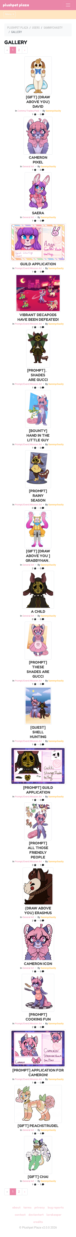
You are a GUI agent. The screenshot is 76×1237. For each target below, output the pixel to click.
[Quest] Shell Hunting (38, 732)
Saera (38, 213)
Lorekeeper (53, 1214)
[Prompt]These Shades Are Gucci (42, 375)
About (16, 1207)
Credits (38, 1222)
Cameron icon (38, 964)
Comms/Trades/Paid (28, 110)
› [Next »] (24, 50)
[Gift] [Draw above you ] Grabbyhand (38, 556)
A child (38, 611)
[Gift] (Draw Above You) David (38, 102)
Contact (20, 1214)
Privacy (39, 1207)
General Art (28, 166)
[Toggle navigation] (68, 5)
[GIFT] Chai (38, 1177)
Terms (27, 1207)
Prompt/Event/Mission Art (28, 268)
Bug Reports (56, 1207)
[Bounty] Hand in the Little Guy (38, 435)
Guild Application (38, 264)
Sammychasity (53, 27)
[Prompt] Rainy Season (38, 496)
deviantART (36, 1214)
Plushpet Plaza (16, 5)
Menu (9, 14)
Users (36, 27)
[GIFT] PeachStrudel (38, 1126)
